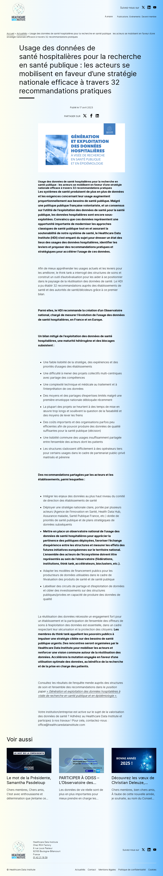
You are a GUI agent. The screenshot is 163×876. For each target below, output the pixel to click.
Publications (122, 16)
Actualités (22, 33)
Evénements (134, 16)
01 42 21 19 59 (40, 857)
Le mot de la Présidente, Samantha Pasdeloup (29, 780)
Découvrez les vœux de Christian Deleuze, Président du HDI (133, 780)
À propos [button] (109, 16)
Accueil (10, 33)
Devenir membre (149, 16)
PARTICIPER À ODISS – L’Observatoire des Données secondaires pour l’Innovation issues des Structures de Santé (81, 780)
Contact (92, 869)
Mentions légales (107, 869)
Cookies (152, 869)
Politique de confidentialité (132, 869)
